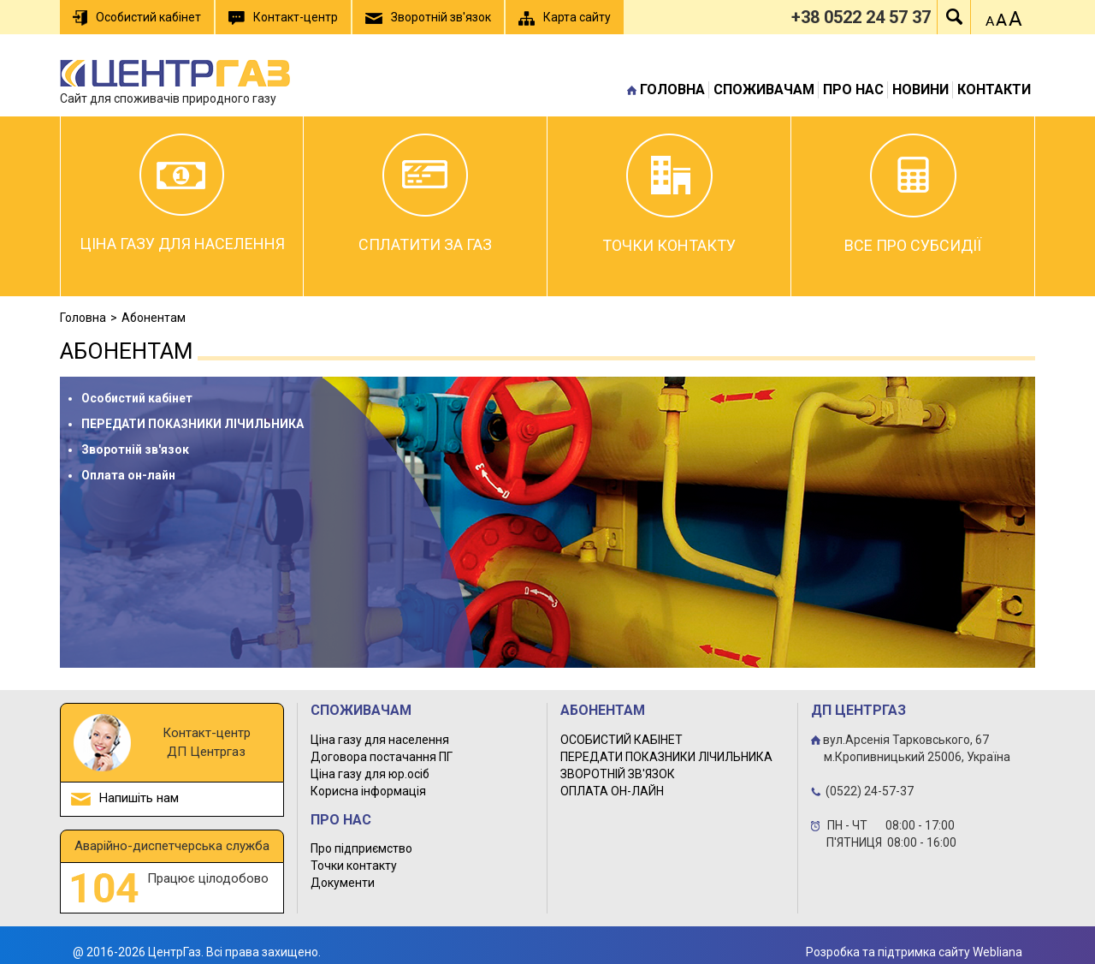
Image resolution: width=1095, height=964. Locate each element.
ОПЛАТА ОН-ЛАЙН (612, 791)
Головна (672, 89)
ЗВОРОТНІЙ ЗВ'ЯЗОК (617, 774)
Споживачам (763, 89)
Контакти (994, 89)
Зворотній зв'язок (135, 449)
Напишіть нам (139, 798)
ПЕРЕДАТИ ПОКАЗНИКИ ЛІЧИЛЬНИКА (192, 424)
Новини (920, 89)
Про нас (853, 89)
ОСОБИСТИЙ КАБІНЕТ (621, 740)
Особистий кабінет (136, 398)
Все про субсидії (912, 194)
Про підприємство (361, 848)
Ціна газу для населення (182, 193)
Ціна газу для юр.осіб (370, 774)
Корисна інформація (368, 791)
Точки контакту (669, 194)
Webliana (997, 952)
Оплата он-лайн (128, 475)
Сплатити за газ (425, 193)
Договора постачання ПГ (382, 757)
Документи (343, 883)
